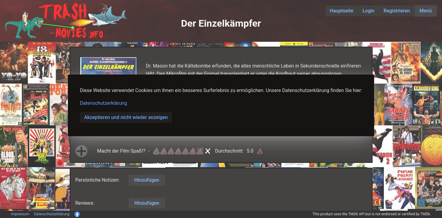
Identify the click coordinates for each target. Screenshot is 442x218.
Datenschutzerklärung (103, 103)
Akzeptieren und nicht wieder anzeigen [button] (126, 117)
